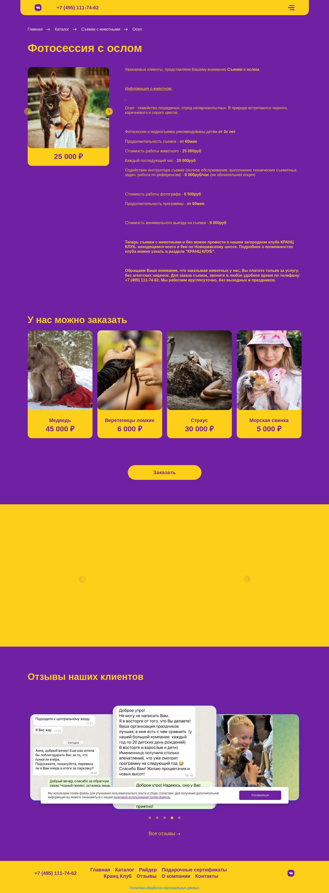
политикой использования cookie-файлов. (142, 797)
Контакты (206, 876)
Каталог (124, 869)
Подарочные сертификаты (194, 869)
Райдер (148, 869)
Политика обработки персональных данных (164, 888)
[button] (27, 111)
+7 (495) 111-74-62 (78, 7)
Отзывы (146, 876)
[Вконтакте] (38, 7)
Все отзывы (164, 833)
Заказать (164, 472)
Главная (100, 869)
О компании (175, 876)
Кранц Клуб (118, 876)
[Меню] (291, 7)
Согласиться (260, 795)
